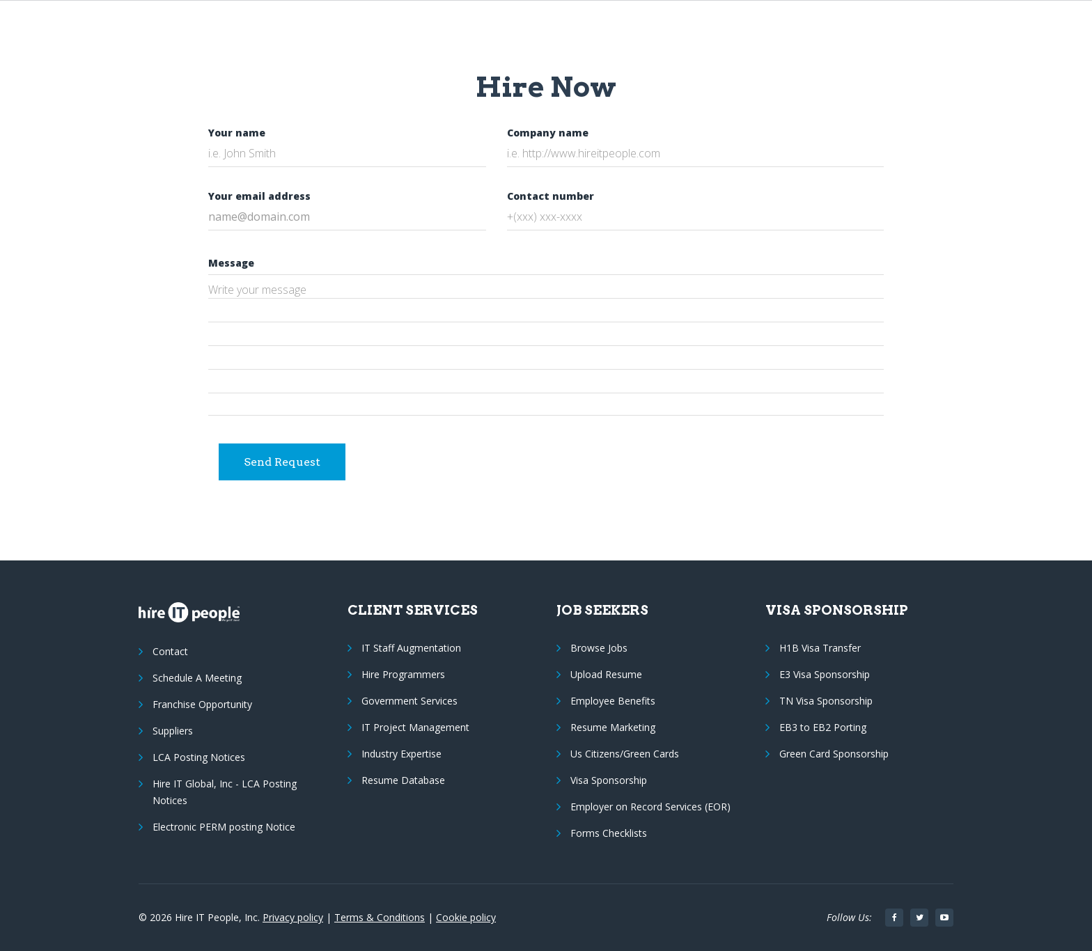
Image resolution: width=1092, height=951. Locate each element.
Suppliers (173, 730)
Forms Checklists (608, 833)
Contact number (550, 196)
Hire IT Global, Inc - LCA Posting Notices (225, 792)
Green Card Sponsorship (834, 753)
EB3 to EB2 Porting (822, 727)
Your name (236, 132)
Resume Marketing (612, 727)
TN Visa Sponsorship (826, 700)
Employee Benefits (612, 700)
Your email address (259, 196)
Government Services (409, 700)
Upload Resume (606, 674)
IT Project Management (415, 727)
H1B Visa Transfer (820, 647)
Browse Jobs (598, 647)
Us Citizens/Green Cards (624, 753)
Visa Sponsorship (608, 780)
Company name (547, 132)
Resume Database (403, 780)
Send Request (282, 462)
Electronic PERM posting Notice (224, 826)
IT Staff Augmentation (411, 647)
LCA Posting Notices (199, 757)
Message (231, 262)
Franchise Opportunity (202, 704)
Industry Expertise (401, 753)
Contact (170, 651)
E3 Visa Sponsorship (824, 674)
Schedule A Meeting (197, 677)
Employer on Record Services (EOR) (650, 806)
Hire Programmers (403, 674)
